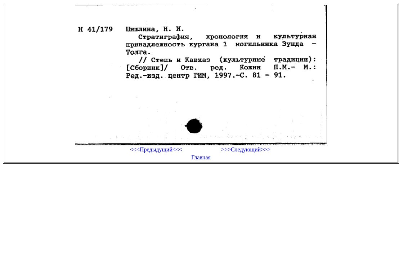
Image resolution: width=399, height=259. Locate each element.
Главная (201, 157)
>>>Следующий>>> (245, 149)
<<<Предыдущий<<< (156, 149)
